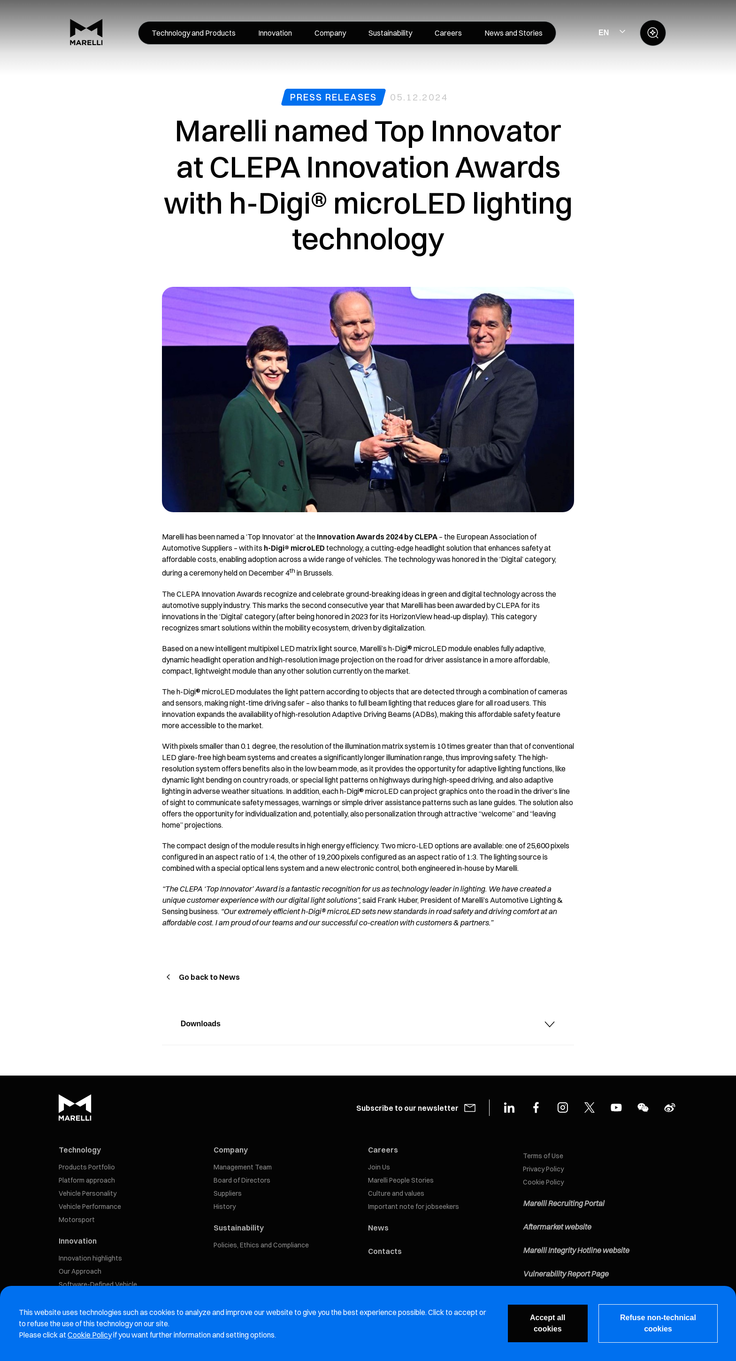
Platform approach (87, 1180)
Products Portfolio (87, 1167)
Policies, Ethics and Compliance (261, 1245)
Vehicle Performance (90, 1206)
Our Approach (80, 1271)
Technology (80, 1149)
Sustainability (239, 1227)
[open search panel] (653, 33)
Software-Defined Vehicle (98, 1284)
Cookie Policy (543, 1182)
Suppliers (228, 1193)
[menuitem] (193, 32)
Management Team (243, 1167)
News (378, 1227)
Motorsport (77, 1219)
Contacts (385, 1251)
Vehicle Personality (87, 1193)
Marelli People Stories (401, 1180)
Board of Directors (242, 1180)
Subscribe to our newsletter (407, 1108)
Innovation (78, 1241)
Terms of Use (543, 1156)
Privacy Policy (543, 1169)
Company (231, 1149)
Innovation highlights (90, 1258)
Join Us (379, 1167)
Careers (383, 1149)
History (225, 1206)
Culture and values (396, 1193)
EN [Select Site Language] (603, 33)
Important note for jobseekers (413, 1206)
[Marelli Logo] (86, 42)
